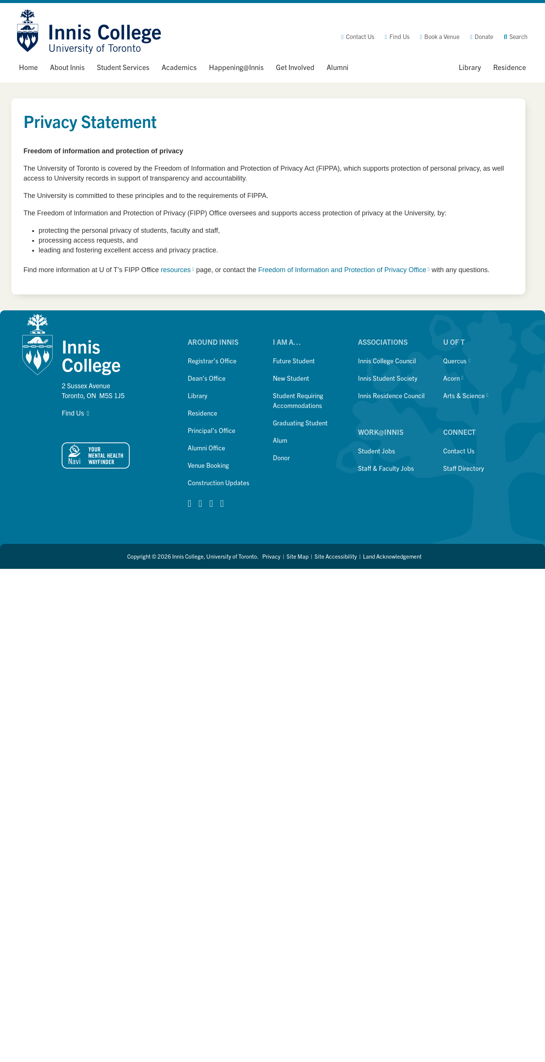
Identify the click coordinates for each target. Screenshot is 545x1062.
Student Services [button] (123, 67)
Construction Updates (218, 482)
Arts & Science (465, 395)
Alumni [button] (338, 67)
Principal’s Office (211, 430)
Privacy (271, 556)
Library (197, 395)
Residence (202, 413)
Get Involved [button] (295, 67)
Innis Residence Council (391, 395)
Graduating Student (300, 423)
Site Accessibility (336, 556)
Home (28, 67)
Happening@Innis (236, 67)
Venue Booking (208, 465)
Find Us (73, 412)
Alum (280, 440)
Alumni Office (206, 448)
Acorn (453, 378)
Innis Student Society (387, 378)
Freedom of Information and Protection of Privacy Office (344, 270)
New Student (291, 378)
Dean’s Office (207, 378)
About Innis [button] (67, 67)
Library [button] (470, 67)
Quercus (456, 360)
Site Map (297, 556)
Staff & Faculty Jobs (386, 468)
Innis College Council (387, 360)
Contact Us (459, 451)
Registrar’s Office (212, 360)
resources (177, 270)
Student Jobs (376, 451)
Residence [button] (509, 67)
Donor (281, 457)
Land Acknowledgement (392, 556)
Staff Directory (463, 468)
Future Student (294, 360)
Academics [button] (179, 67)
